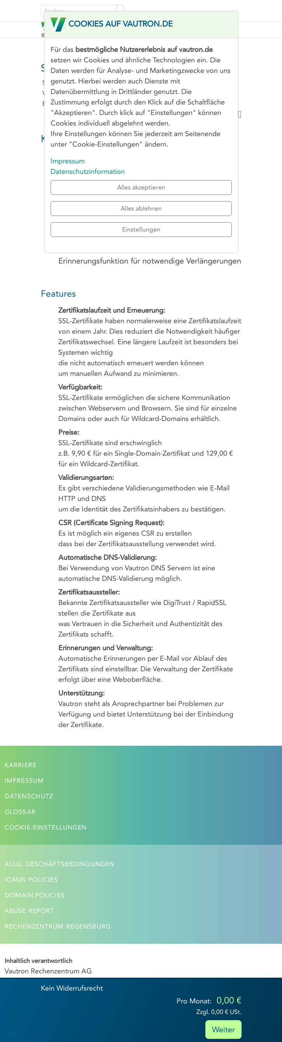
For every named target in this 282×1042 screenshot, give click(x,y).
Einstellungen (141, 229)
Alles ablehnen (141, 208)
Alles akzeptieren (141, 187)
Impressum (68, 161)
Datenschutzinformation (88, 171)
